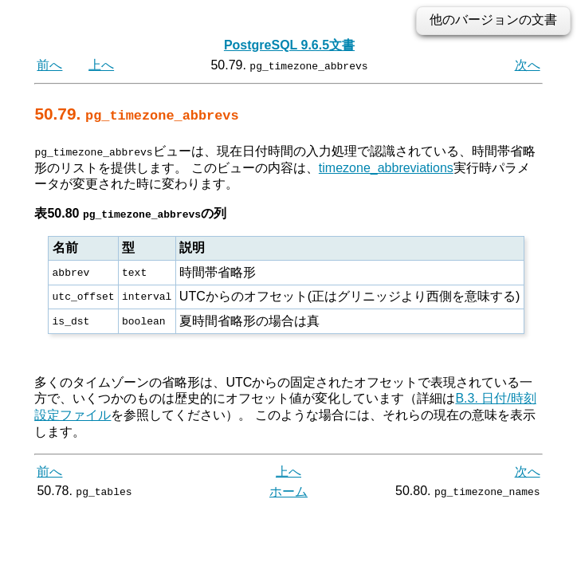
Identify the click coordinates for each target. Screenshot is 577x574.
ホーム (288, 491)
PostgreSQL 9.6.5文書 (289, 45)
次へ (527, 65)
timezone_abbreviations (386, 167)
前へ (49, 65)
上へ (101, 65)
